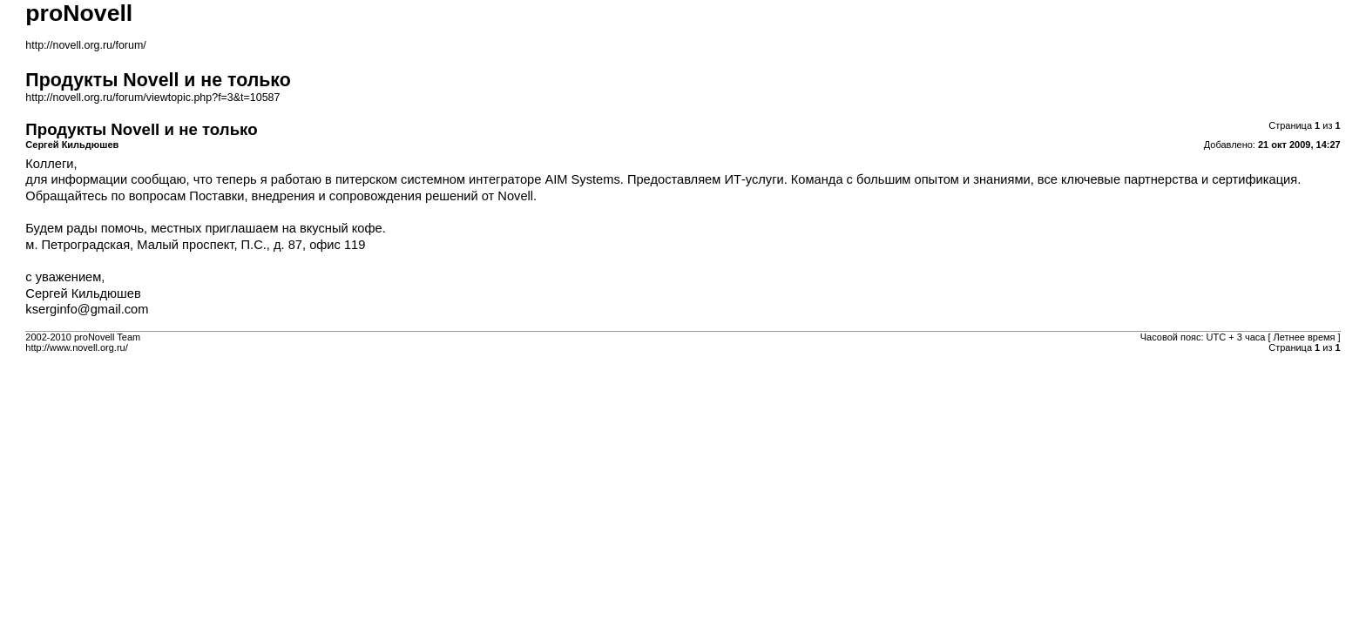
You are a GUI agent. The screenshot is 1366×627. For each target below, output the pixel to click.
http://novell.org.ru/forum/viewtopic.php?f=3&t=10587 (152, 97)
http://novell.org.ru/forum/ (85, 45)
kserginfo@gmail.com (86, 309)
